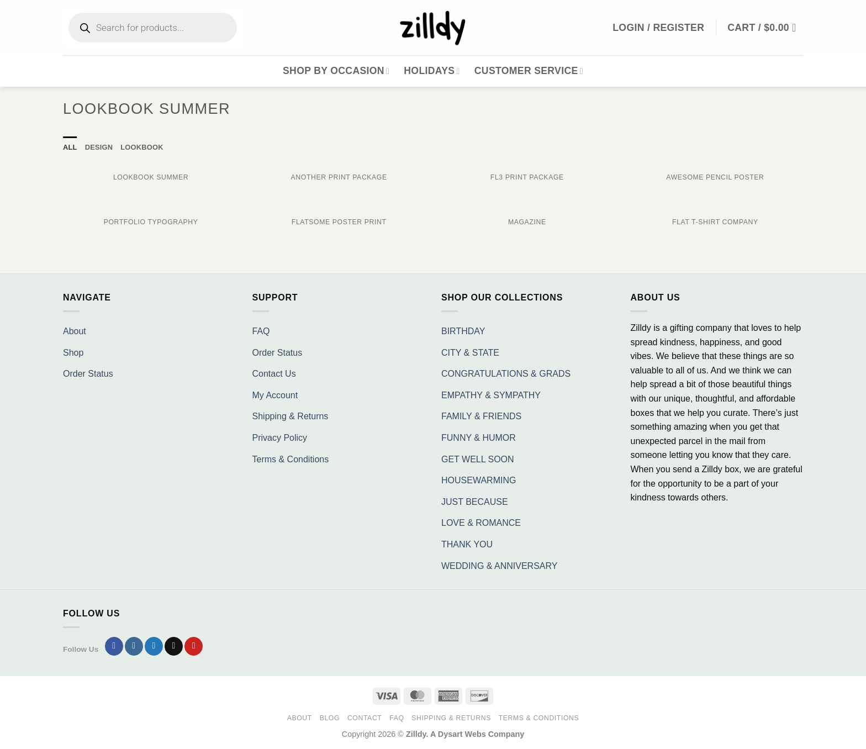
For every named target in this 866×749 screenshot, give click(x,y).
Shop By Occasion (336, 70)
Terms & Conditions (290, 459)
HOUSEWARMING (478, 480)
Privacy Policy (280, 437)
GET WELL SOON (477, 459)
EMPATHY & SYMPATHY (491, 395)
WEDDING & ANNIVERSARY (499, 566)
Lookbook (141, 147)
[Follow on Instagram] (134, 646)
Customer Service (528, 70)
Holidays (432, 70)
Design (99, 147)
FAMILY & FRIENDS (481, 416)
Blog (330, 718)
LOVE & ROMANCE (481, 523)
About (74, 331)
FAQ (261, 331)
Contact (364, 718)
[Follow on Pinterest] (193, 646)
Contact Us (274, 373)
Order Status (88, 373)
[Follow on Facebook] (114, 646)
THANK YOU (467, 544)
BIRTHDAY (463, 331)
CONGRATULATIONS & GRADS (506, 373)
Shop (73, 352)
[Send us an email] (174, 646)
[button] (765, 27)
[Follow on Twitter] (154, 646)
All (70, 147)
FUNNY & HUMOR (478, 437)
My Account (275, 395)
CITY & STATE (470, 352)
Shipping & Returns (290, 416)
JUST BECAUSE (474, 502)
